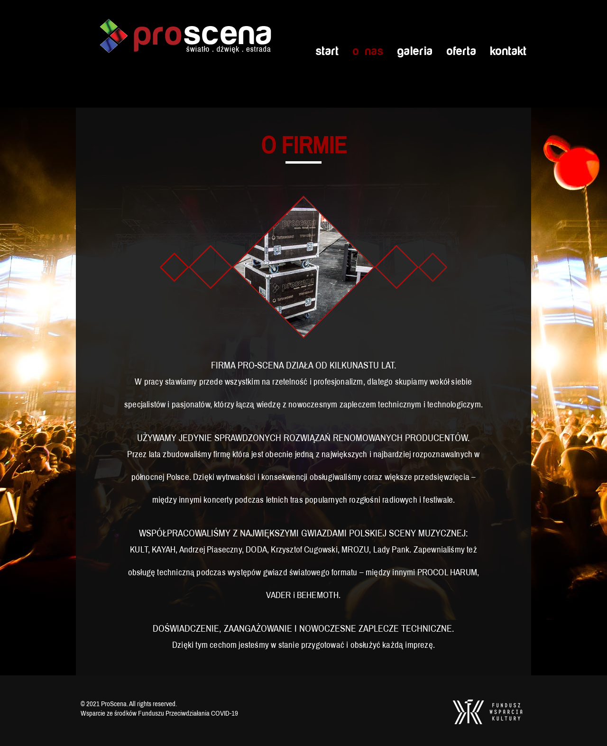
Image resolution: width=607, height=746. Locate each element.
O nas (367, 51)
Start (327, 51)
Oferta (461, 51)
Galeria (414, 51)
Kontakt (508, 51)
